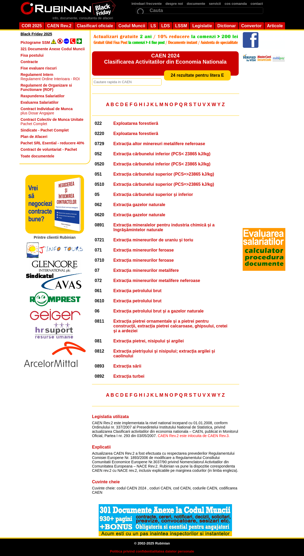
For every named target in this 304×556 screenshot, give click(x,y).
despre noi (174, 4)
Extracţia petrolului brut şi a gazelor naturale (158, 311)
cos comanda (236, 4)
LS (153, 26)
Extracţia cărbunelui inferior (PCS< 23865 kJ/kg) (161, 154)
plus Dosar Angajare (47, 111)
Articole (275, 26)
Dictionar (226, 26)
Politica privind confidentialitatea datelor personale (152, 551)
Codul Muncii (131, 26)
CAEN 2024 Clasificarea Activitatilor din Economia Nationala (165, 59)
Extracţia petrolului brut (137, 290)
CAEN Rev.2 (59, 26)
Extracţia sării (127, 366)
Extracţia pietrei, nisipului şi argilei (148, 341)
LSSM (181, 26)
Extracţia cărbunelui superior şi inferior (153, 194)
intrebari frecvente (146, 4)
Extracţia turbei (128, 376)
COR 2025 (32, 26)
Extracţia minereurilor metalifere (146, 270)
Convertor (251, 26)
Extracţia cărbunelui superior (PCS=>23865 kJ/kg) (163, 174)
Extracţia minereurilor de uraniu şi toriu (153, 240)
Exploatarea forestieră (135, 123)
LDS (165, 26)
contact (256, 4)
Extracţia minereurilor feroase (143, 250)
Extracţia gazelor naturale (139, 204)
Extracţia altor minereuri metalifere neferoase (159, 143)
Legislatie (202, 26)
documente (196, 4)
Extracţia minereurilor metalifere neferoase (156, 280)
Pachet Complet (52, 121)
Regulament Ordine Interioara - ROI (50, 76)
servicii (215, 4)
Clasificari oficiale (95, 26)
